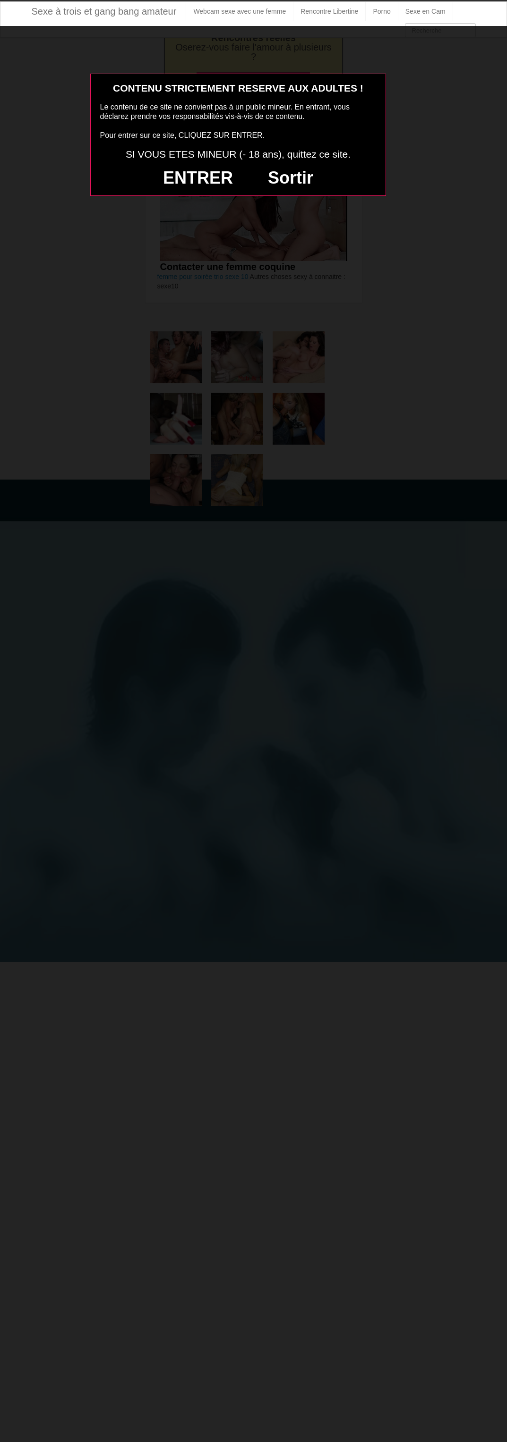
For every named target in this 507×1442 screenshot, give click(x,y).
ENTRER (198, 177)
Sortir (290, 177)
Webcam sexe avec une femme (239, 11)
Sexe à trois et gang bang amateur (104, 11)
